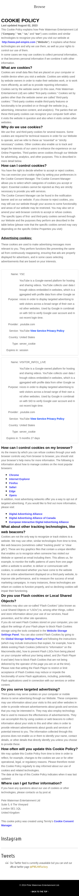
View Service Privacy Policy (47, 330)
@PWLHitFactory (39, 866)
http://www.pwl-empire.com (18, 42)
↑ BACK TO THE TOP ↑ (39, 891)
